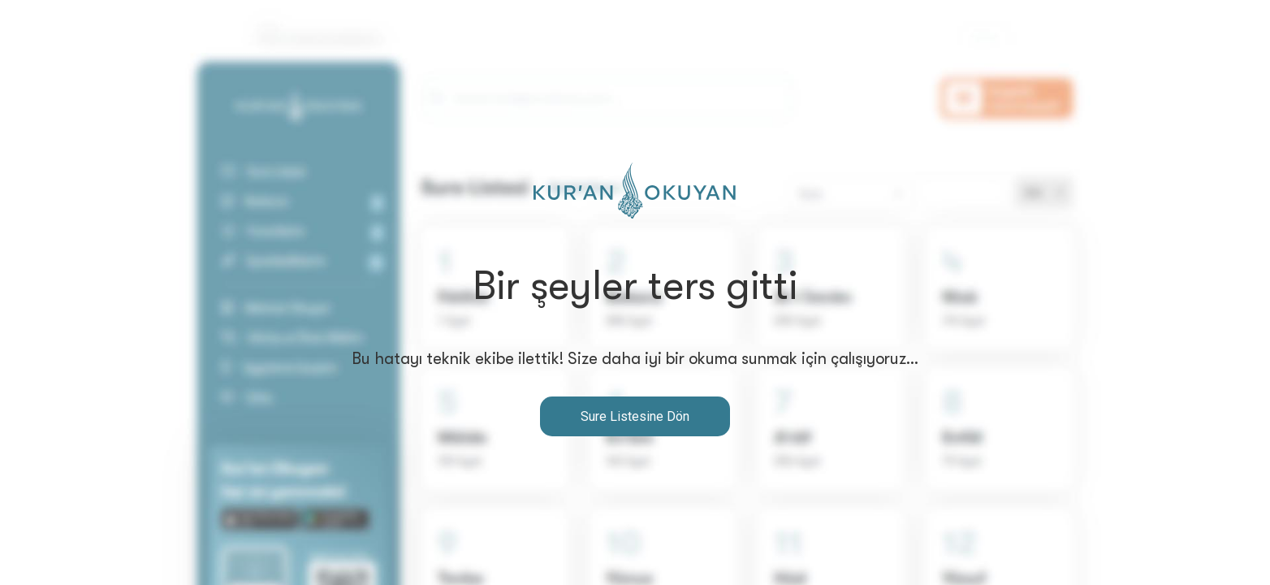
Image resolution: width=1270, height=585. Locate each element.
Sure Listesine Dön (635, 416)
